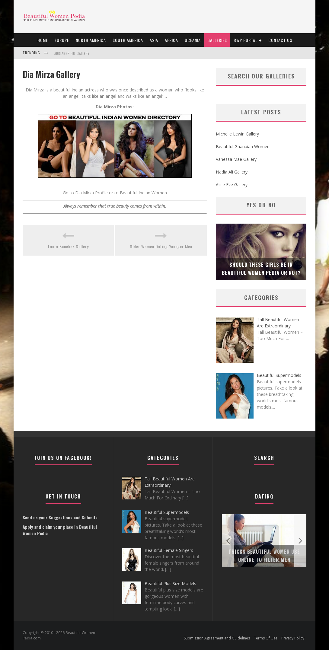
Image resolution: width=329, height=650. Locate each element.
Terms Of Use (265, 638)
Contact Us (280, 40)
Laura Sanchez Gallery (68, 246)
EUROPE (62, 40)
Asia (154, 40)
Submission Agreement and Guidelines (217, 638)
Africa (171, 40)
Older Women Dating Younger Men (161, 246)
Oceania (193, 40)
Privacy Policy (292, 638)
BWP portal (245, 40)
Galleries (217, 40)
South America (128, 40)
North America (91, 40)
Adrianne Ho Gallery (72, 53)
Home (42, 40)
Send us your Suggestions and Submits (60, 517)
